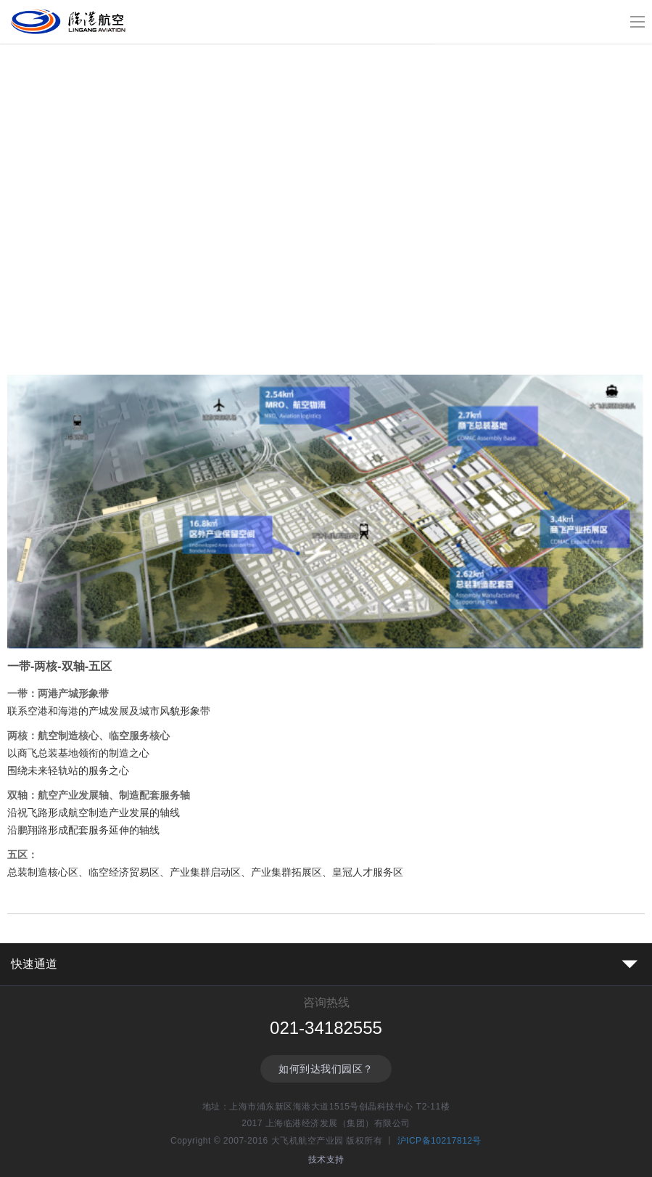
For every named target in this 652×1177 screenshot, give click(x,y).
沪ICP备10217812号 (439, 1141)
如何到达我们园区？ (326, 1069)
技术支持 (326, 1159)
